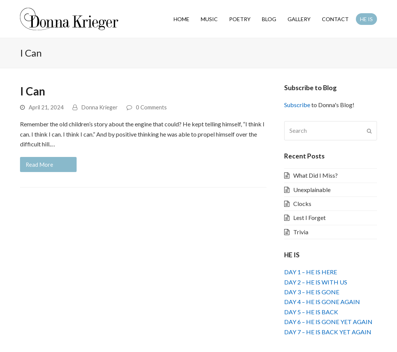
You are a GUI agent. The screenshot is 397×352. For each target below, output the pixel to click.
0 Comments (151, 107)
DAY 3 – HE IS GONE (311, 291)
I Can (32, 91)
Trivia (300, 231)
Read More (39, 164)
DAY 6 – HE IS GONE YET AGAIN (328, 321)
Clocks (302, 203)
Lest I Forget (309, 217)
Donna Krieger (99, 107)
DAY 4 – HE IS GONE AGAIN (322, 301)
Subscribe (297, 104)
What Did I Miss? (315, 175)
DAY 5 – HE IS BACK (311, 311)
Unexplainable (312, 189)
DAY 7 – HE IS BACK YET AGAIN (327, 331)
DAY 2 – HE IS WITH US (315, 282)
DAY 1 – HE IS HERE (310, 271)
